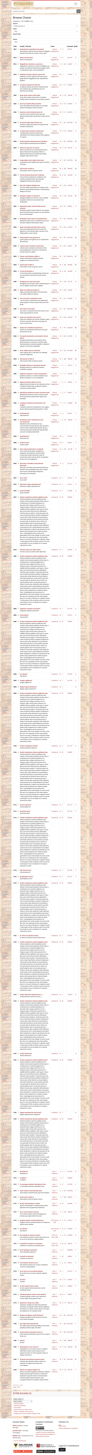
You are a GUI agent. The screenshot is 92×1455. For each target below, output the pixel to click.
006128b (70, 1359)
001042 (70, 674)
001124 (70, 811)
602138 (70, 112)
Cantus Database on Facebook (68, 1428)
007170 (70, 1370)
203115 (70, 365)
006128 (70, 1347)
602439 (70, 317)
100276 (70, 994)
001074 (70, 478)
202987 (70, 64)
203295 (70, 185)
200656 (70, 420)
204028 (70, 95)
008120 (70, 1243)
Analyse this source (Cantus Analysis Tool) (27, 1413)
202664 (70, 104)
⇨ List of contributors (19, 1441)
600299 (70, 206)
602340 (70, 298)
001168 (70, 870)
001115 (70, 805)
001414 (70, 1220)
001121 (70, 876)
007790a (70, 1191)
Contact (62, 1426)
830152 (70, 49)
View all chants (18, 1403)
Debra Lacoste (17, 1425)
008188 (70, 1203)
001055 (70, 550)
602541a (70, 256)
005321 (70, 1263)
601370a (70, 160)
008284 (70, 1178)
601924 (70, 227)
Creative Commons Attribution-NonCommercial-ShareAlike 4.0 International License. (45, 1434)
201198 (70, 449)
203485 (70, 271)
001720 (70, 1171)
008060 (70, 1286)
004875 (70, 1279)
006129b (70, 1324)
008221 (70, 1294)
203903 (70, 175)
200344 (70, 382)
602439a (70, 328)
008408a (70, 1250)
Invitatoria (54, 478)
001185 (70, 609)
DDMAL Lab (16, 1436)
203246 (70, 290)
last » (21, 1385)
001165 (70, 680)
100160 (70, 74)
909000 (70, 168)
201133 (70, 463)
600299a (70, 219)
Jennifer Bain (17, 1430)
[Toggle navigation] (75, 4)
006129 (70, 1303)
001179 (70, 746)
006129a (70, 1315)
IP (62, 497)
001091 (70, 615)
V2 (60, 436)
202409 (70, 85)
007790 (70, 1184)
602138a (70, 122)
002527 (70, 1212)
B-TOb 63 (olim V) (22, 1393)
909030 (70, 497)
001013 (70, 484)
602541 (70, 246)
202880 (70, 403)
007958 (70, 1229)
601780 (70, 336)
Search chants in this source (23, 1409)
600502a (70, 141)
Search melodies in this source (23, 1411)
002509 (70, 1235)
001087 (70, 935)
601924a (70, 237)
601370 (70, 57)
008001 (70, 1256)
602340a (70, 309)
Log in (62, 1450)
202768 (70, 374)
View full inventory (20, 1405)
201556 (70, 196)
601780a (70, 350)
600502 (70, 131)
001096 (70, 491)
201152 (70, 281)
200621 (70, 392)
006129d (70, 1332)
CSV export (17, 1407)
